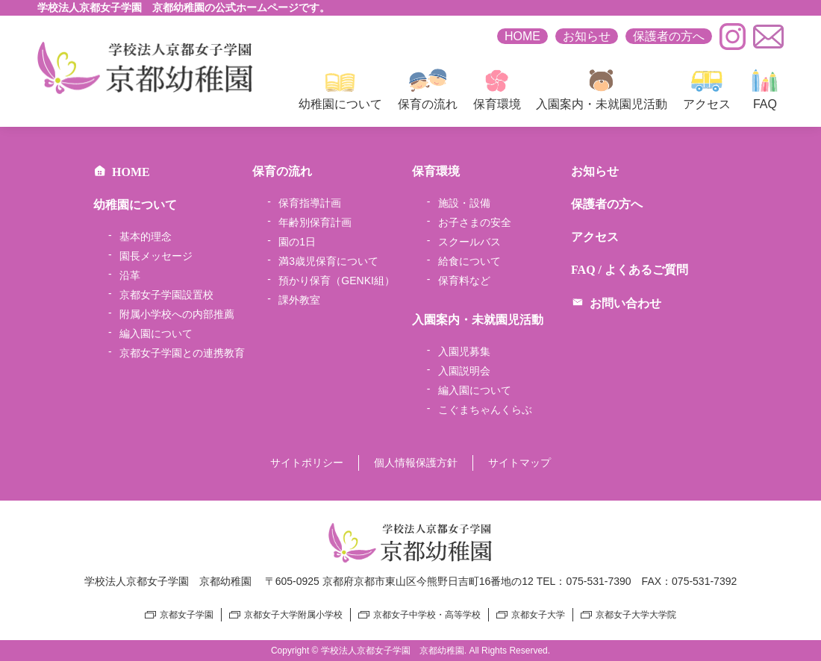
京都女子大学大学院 (636, 615)
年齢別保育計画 (315, 222)
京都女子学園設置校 (166, 295)
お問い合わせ (616, 303)
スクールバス (469, 242)
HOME (522, 36)
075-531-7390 (598, 581)
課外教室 (299, 300)
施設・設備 (464, 203)
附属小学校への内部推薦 (176, 314)
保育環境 (497, 89)
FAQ (765, 89)
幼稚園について (340, 89)
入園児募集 (464, 351)
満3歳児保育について (328, 261)
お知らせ (587, 36)
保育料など (464, 280)
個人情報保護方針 (416, 463)
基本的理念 (145, 236)
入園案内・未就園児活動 (601, 89)
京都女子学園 (186, 615)
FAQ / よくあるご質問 (629, 269)
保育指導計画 (309, 203)
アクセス (707, 89)
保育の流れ (428, 89)
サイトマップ (519, 463)
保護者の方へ (669, 36)
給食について (469, 261)
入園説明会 (464, 371)
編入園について (156, 333)
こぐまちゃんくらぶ (485, 410)
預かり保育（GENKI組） (336, 280)
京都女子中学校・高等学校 (427, 615)
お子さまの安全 (474, 222)
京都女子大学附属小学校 (293, 615)
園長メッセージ (156, 256)
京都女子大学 (538, 615)
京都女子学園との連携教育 (182, 353)
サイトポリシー (306, 463)
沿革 (129, 275)
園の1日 (297, 242)
